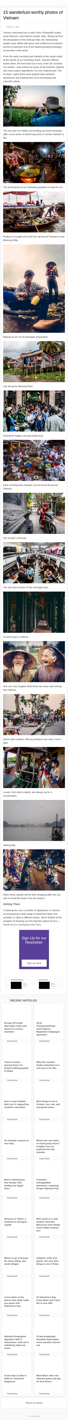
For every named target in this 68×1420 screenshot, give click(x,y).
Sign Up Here (34, 963)
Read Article (12, 1041)
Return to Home (34, 1403)
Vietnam (7, 32)
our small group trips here (27, 924)
